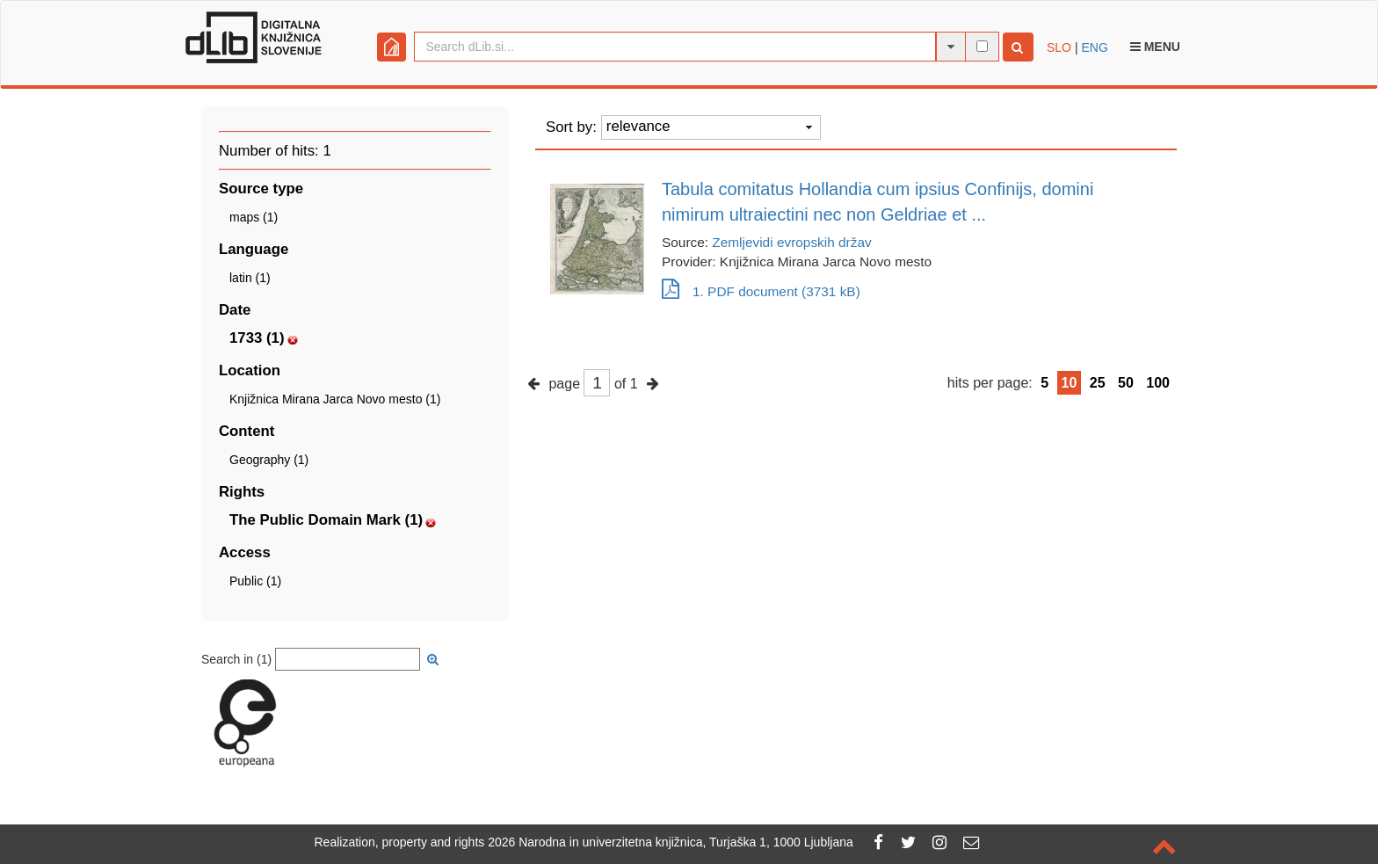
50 (1126, 382)
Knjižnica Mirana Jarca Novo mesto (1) (334, 399)
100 (1158, 382)
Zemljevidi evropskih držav (791, 242)
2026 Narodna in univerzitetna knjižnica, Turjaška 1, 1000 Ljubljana (670, 842)
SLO (1059, 47)
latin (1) (250, 278)
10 (1069, 382)
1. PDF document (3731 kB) (761, 291)
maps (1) (253, 217)
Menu (1155, 47)
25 (1098, 382)
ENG (1094, 47)
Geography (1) (268, 460)
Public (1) (255, 581)
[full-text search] (982, 46)
